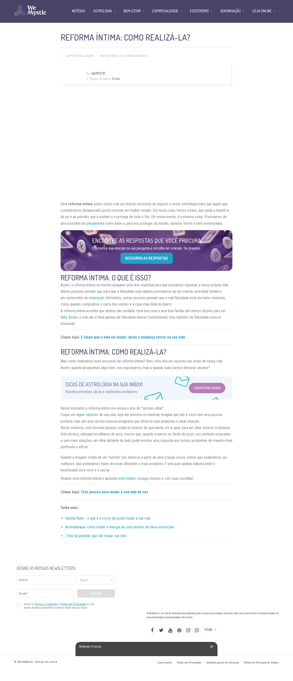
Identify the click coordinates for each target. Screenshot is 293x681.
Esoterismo (199, 11)
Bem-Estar (132, 11)
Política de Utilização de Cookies (261, 662)
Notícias (78, 11)
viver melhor (127, 478)
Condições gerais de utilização (222, 662)
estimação (96, 298)
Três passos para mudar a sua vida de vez (114, 492)
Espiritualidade (80, 56)
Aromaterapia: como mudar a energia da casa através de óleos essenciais (119, 527)
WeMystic (98, 73)
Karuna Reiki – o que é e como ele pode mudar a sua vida (107, 518)
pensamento (95, 223)
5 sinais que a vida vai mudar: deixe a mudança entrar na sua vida (133, 337)
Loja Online (262, 11)
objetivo (92, 414)
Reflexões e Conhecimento (124, 56)
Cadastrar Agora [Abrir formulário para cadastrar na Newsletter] (207, 388)
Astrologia (102, 11)
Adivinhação (230, 11)
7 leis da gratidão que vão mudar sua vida (95, 536)
